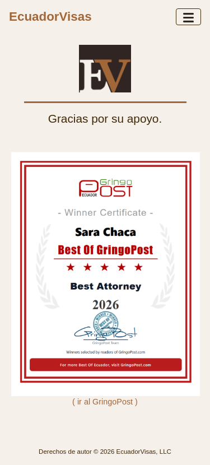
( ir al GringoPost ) (105, 401)
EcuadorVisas (50, 17)
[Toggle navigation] (188, 16)
